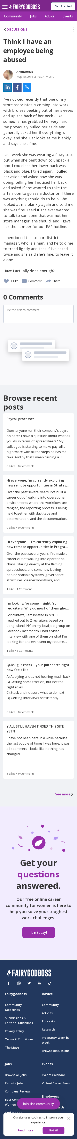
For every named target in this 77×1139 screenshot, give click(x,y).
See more (64, 794)
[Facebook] (9, 983)
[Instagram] (19, 983)
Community (13, 16)
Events (68, 16)
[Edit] (73, 30)
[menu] (5, 3)
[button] (73, 30)
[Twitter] (29, 983)
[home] (24, 7)
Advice (49, 16)
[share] (48, 280)
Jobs (33, 16)
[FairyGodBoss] (29, 973)
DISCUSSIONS (15, 29)
